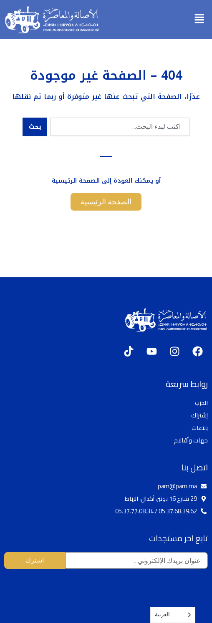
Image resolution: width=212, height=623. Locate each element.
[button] (199, 19)
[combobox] (119, 127)
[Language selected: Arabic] (172, 615)
